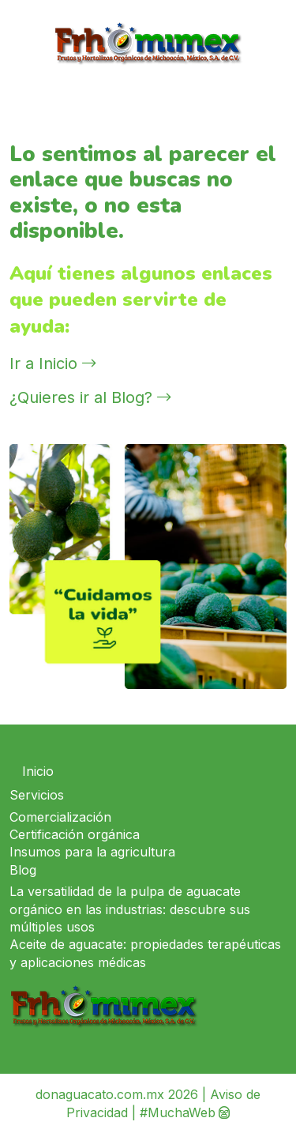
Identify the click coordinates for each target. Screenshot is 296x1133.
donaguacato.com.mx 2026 (117, 1094)
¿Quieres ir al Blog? (90, 397)
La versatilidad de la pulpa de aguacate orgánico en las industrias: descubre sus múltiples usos (129, 909)
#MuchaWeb (177, 1112)
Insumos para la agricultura (92, 852)
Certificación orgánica (74, 834)
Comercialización (60, 817)
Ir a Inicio (52, 363)
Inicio (38, 771)
